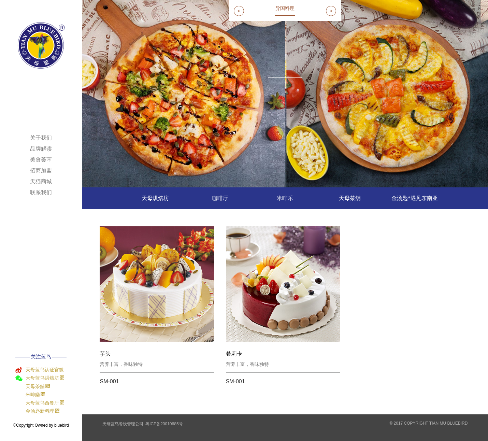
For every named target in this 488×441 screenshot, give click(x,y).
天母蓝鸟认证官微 (45, 369)
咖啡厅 (220, 198)
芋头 (105, 354)
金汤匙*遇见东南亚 (414, 198)
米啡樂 (46, 394)
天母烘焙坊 (155, 198)
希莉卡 (234, 354)
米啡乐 (285, 198)
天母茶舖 (46, 386)
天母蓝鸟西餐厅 (46, 403)
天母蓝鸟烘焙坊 (46, 378)
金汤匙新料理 (46, 411)
